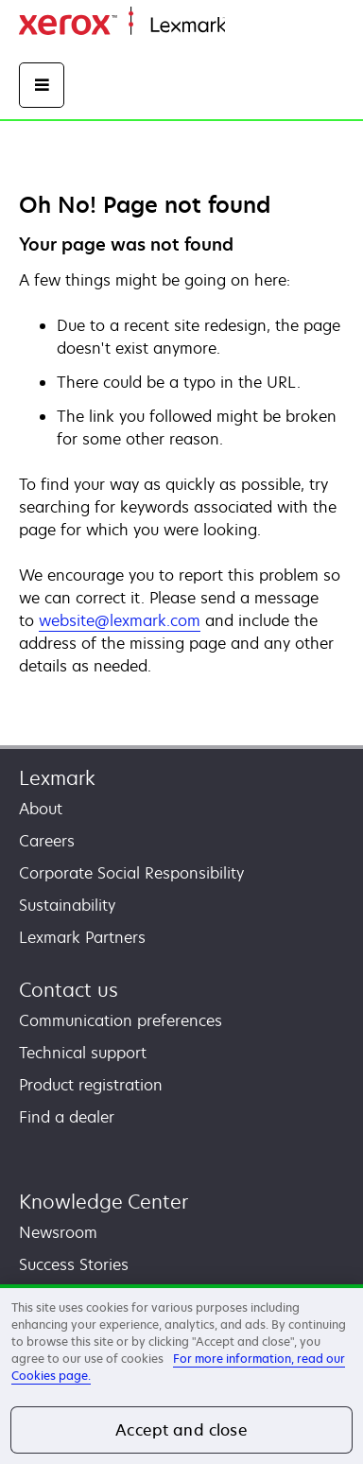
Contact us (68, 989)
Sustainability (67, 905)
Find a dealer (66, 1117)
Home (244, 26)
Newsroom (58, 1232)
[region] (181, 1374)
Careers (47, 840)
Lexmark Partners (82, 937)
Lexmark (57, 778)
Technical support (83, 1052)
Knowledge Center (103, 1201)
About (40, 808)
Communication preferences (120, 1020)
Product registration (91, 1084)
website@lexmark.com (119, 621)
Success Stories (74, 1264)
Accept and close (181, 1430)
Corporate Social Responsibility (131, 873)
